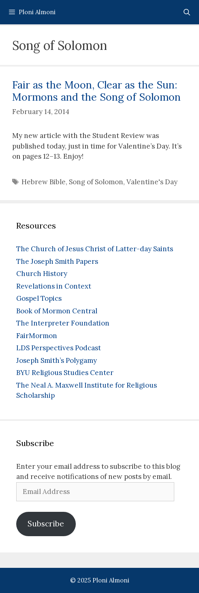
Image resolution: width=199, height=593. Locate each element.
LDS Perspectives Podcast (58, 347)
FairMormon (36, 335)
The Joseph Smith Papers (57, 261)
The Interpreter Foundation (62, 323)
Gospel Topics (39, 298)
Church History (41, 273)
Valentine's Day (152, 181)
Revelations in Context (53, 286)
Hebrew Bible (43, 181)
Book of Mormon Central (56, 310)
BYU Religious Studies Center (64, 372)
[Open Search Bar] (186, 12)
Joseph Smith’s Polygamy (56, 360)
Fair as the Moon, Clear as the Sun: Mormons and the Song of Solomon (96, 91)
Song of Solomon (96, 181)
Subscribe (46, 523)
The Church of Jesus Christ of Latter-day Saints (94, 248)
